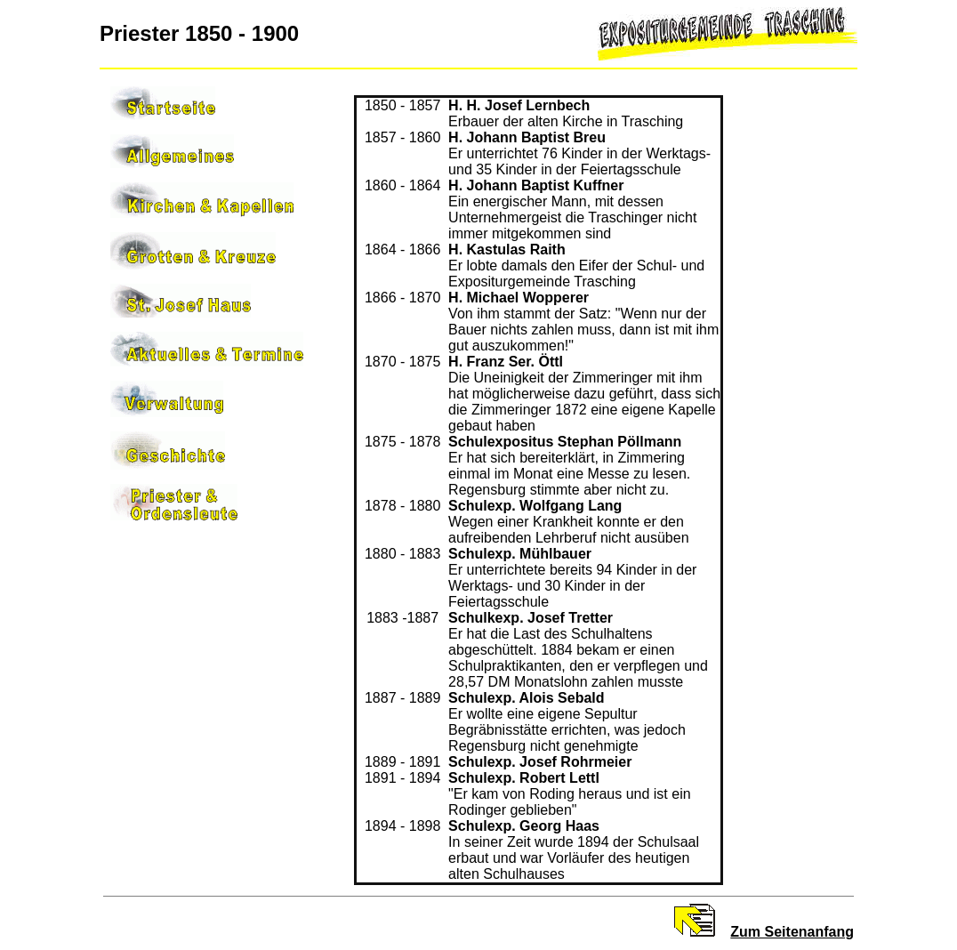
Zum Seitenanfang (792, 931)
